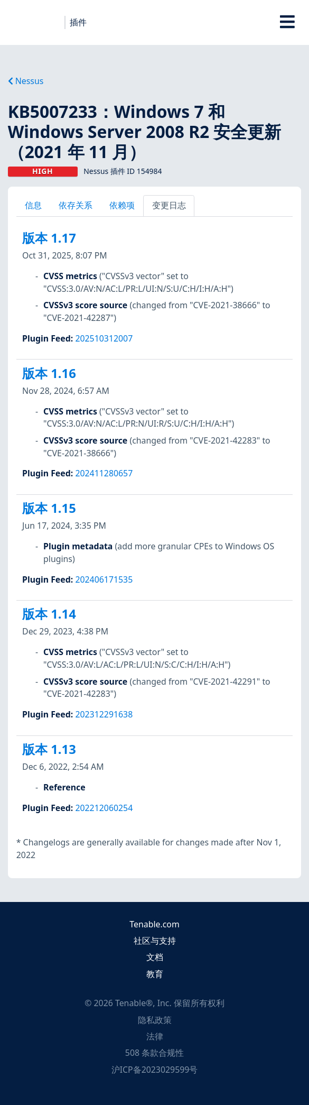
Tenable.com (154, 924)
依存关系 (75, 205)
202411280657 (104, 473)
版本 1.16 (49, 373)
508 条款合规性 (154, 1052)
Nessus (26, 81)
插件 (78, 22)
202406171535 (104, 579)
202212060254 (104, 808)
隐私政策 (155, 1020)
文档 (154, 957)
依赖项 (122, 205)
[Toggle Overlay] (288, 22)
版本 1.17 (49, 237)
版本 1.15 (49, 508)
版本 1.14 (49, 613)
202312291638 (104, 714)
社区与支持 (155, 940)
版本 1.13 (49, 749)
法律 (154, 1036)
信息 (33, 205)
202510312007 (104, 338)
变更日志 (169, 205)
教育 (154, 974)
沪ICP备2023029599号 (154, 1069)
